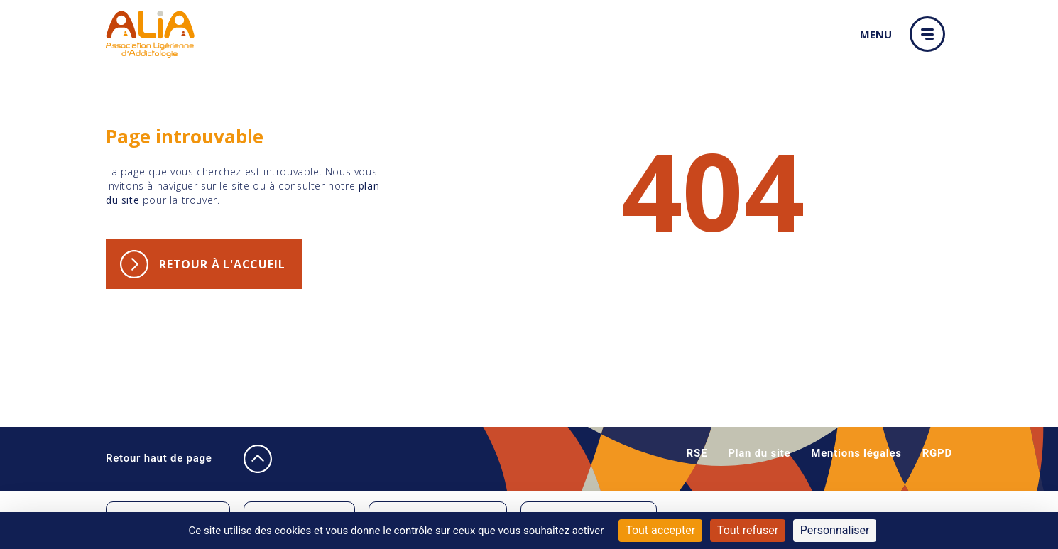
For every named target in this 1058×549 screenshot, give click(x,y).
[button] (931, 34)
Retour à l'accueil (222, 264)
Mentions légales (856, 453)
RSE (697, 453)
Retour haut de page (175, 459)
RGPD (937, 453)
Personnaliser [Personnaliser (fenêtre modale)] (835, 530)
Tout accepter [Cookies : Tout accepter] (660, 530)
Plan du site (759, 453)
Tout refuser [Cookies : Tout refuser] (747, 530)
